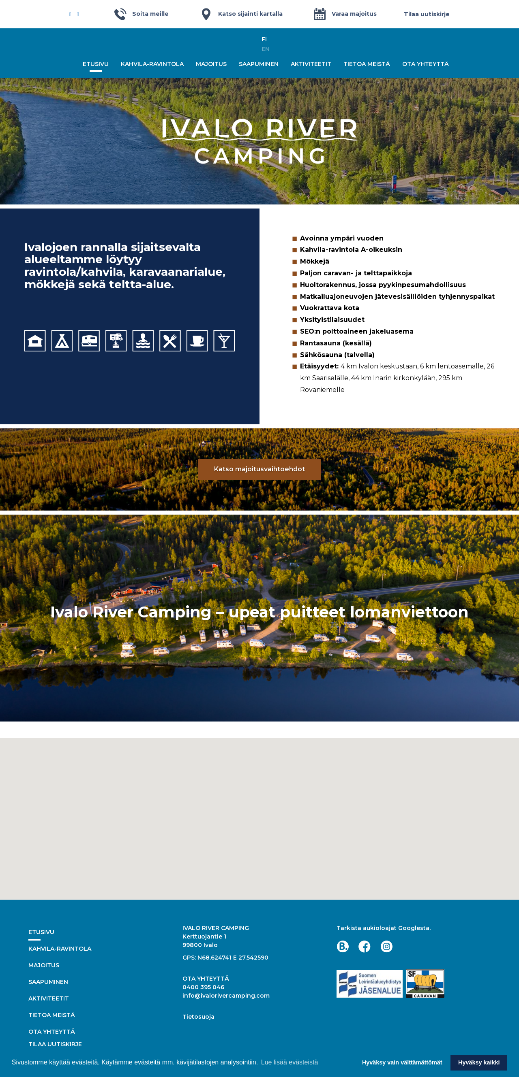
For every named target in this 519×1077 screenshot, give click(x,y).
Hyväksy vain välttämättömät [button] (402, 1062)
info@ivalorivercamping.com (226, 995)
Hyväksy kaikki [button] (479, 1062)
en (266, 49)
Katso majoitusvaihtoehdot (259, 469)
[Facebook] (70, 14)
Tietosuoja (198, 1016)
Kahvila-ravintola (152, 64)
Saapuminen (259, 64)
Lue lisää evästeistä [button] (289, 1062)
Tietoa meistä (366, 64)
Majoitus (211, 64)
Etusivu (96, 64)
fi (264, 39)
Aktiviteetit (311, 64)
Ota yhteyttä (425, 64)
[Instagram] (78, 14)
